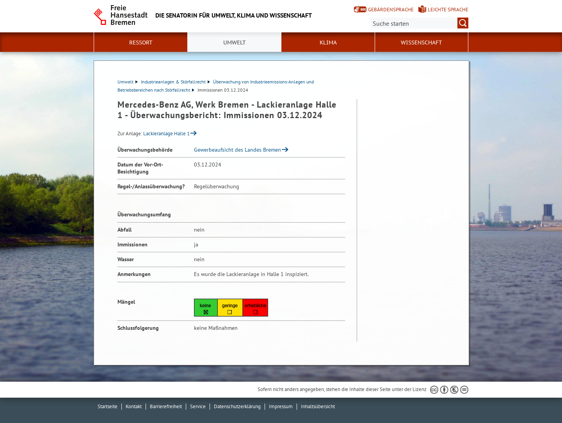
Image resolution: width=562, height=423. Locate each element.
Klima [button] (328, 42)
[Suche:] (419, 23)
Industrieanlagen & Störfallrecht (175, 82)
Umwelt (127, 82)
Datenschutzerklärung (237, 406)
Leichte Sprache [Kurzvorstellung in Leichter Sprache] (448, 9)
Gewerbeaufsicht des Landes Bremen (237, 149)
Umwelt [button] (234, 42)
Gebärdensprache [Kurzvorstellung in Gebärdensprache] (391, 9)
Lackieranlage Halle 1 (166, 133)
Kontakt (134, 406)
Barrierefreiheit (166, 406)
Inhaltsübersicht (318, 406)
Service (198, 406)
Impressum (281, 406)
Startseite (107, 406)
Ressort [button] (141, 42)
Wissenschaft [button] (421, 42)
